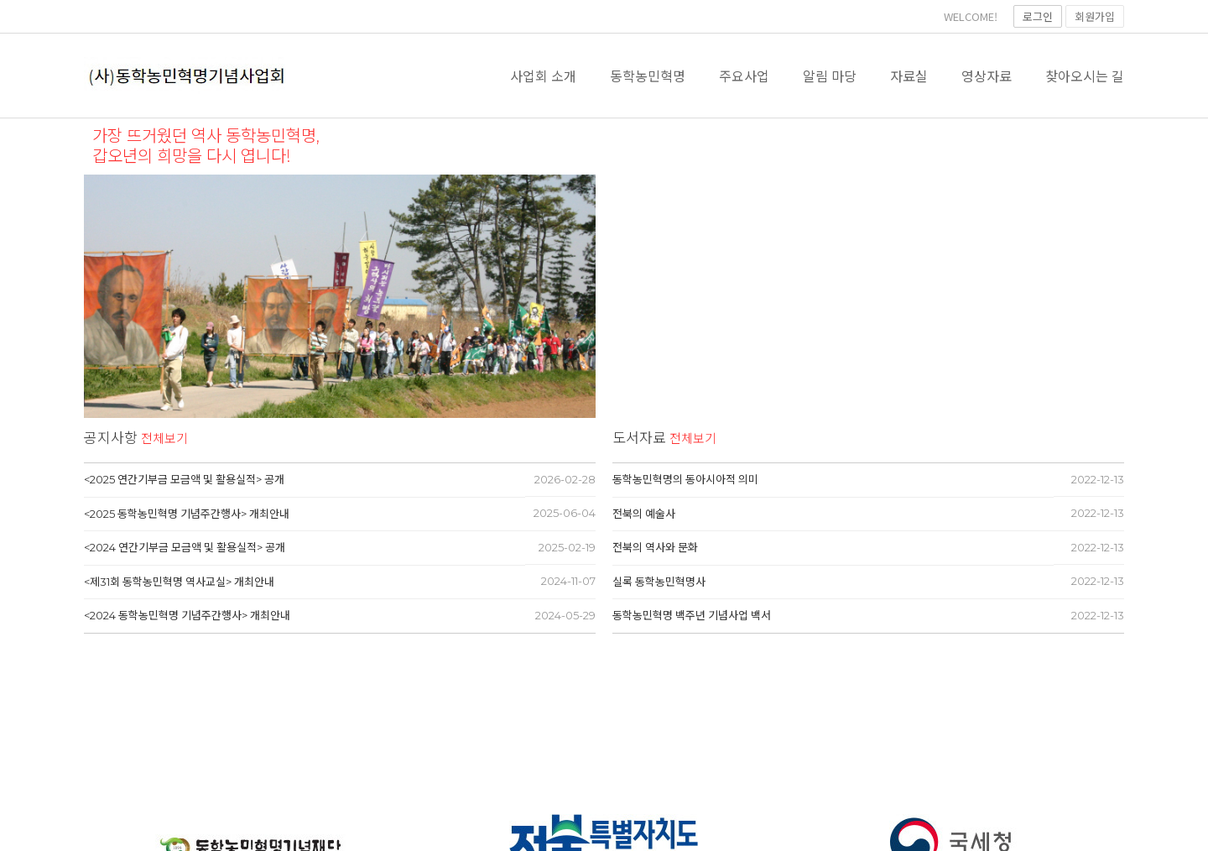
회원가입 (1095, 16)
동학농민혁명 (647, 75)
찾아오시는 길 (1084, 75)
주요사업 (744, 75)
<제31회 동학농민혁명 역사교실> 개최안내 (179, 581)
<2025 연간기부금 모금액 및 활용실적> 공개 (184, 479)
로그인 (1038, 16)
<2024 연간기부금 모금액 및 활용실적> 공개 (184, 547)
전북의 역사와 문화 (655, 547)
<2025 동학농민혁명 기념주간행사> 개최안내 (186, 513)
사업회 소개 (543, 75)
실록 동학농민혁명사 (659, 581)
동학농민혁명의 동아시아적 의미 (685, 479)
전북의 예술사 (643, 513)
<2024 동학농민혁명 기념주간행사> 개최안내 (187, 615)
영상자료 (986, 75)
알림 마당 (830, 75)
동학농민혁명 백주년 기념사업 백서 (691, 615)
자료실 (909, 75)
